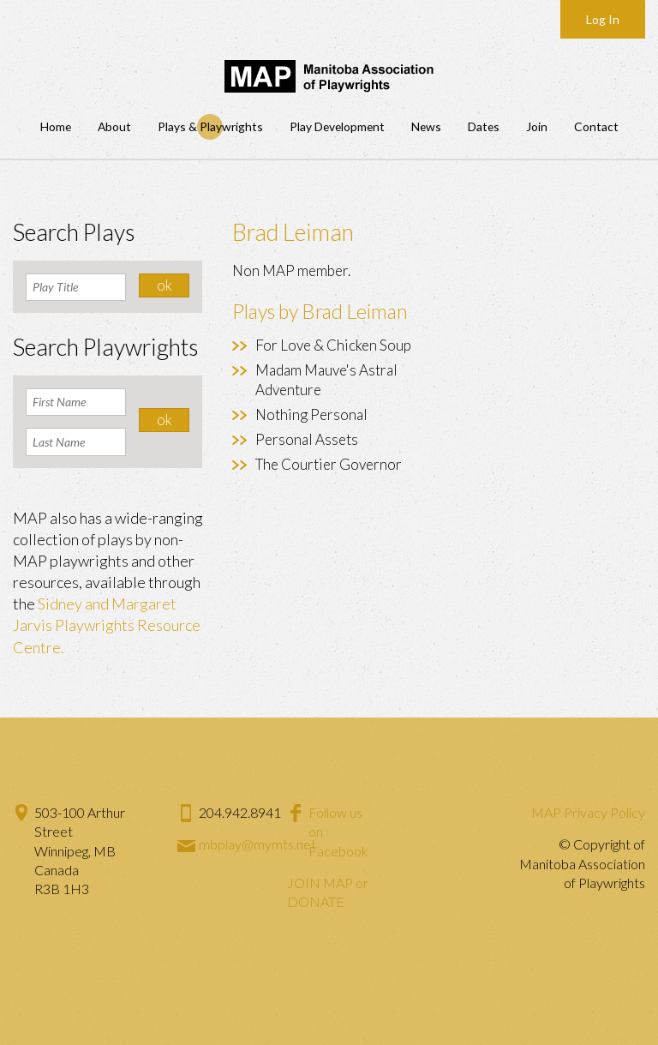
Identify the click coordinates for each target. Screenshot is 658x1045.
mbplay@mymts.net (257, 844)
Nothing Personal (311, 414)
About (114, 126)
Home (55, 126)
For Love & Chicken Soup (333, 345)
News (426, 126)
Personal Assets (306, 439)
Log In (602, 19)
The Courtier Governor (328, 464)
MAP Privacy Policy (588, 812)
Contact (596, 126)
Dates (483, 126)
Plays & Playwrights (210, 126)
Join (536, 126)
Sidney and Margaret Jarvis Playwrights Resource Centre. (106, 625)
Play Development (337, 126)
